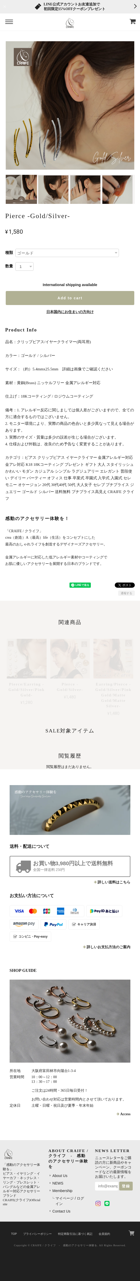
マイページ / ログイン (69, 1201)
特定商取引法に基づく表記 (75, 1233)
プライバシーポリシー (37, 1233)
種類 (9, 252)
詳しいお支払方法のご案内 (108, 947)
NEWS (57, 1183)
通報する (126, 593)
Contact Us (61, 1211)
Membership (62, 1191)
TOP (14, 1233)
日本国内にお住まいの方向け (70, 312)
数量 (9, 266)
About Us (59, 1176)
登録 (126, 1186)
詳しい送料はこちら (114, 882)
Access (125, 1114)
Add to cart (70, 298)
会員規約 (104, 1233)
